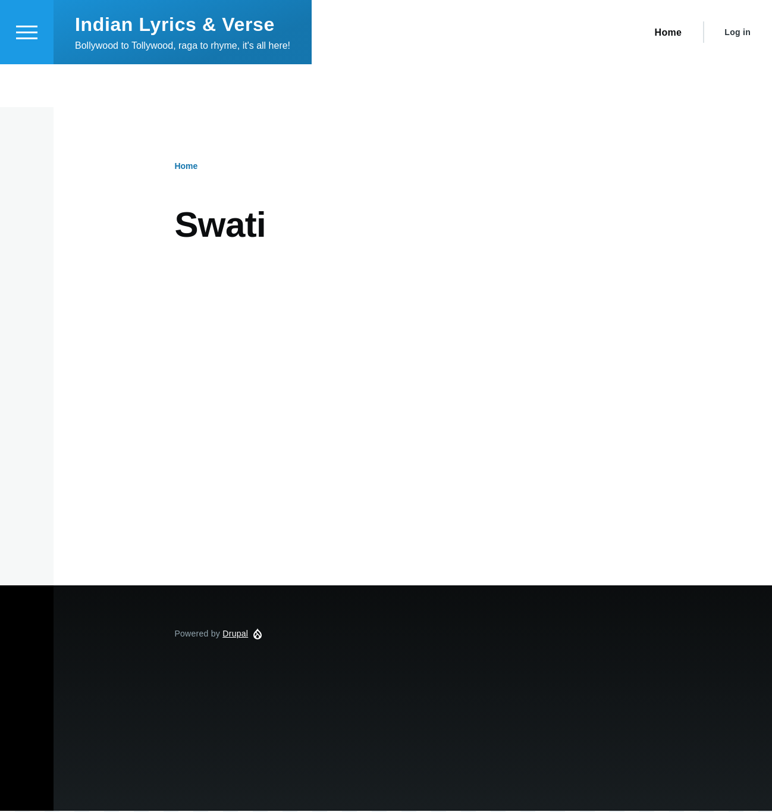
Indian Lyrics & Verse (175, 67)
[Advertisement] (412, 368)
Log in (737, 75)
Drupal (235, 634)
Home (185, 166)
